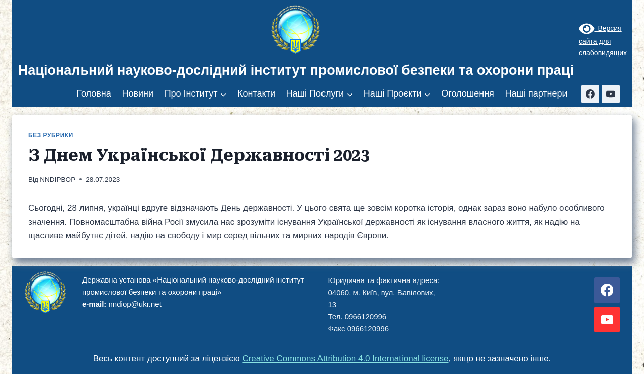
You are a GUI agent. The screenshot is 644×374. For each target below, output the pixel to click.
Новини (137, 93)
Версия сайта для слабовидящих (603, 40)
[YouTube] (611, 94)
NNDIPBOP (57, 179)
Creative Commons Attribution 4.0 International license (345, 358)
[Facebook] (590, 94)
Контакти (256, 93)
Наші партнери (536, 93)
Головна (93, 93)
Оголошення (467, 93)
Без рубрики (50, 135)
